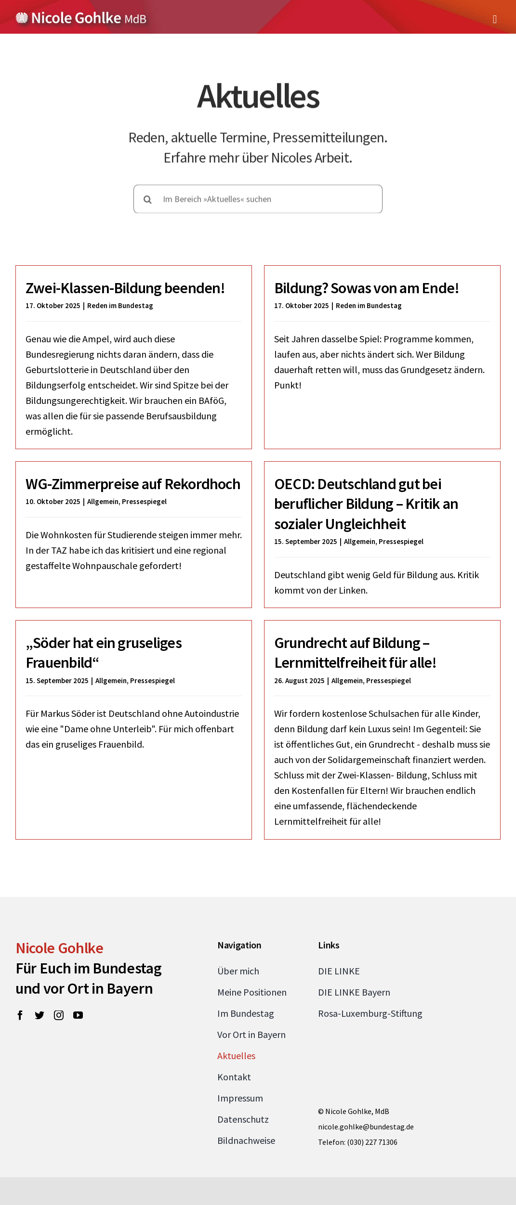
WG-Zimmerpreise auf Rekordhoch (165, 464)
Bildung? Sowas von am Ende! (358, 288)
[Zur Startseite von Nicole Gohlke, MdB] (81, 16)
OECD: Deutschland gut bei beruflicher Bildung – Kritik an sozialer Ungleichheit (342, 510)
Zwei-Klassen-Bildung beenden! (125, 288)
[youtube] (78, 1028)
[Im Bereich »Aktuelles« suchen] (258, 196)
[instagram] (59, 1028)
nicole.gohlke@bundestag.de (366, 1139)
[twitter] (39, 1028)
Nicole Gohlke (59, 960)
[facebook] (20, 1028)
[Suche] (147, 196)
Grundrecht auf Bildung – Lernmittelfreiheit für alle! (363, 643)
